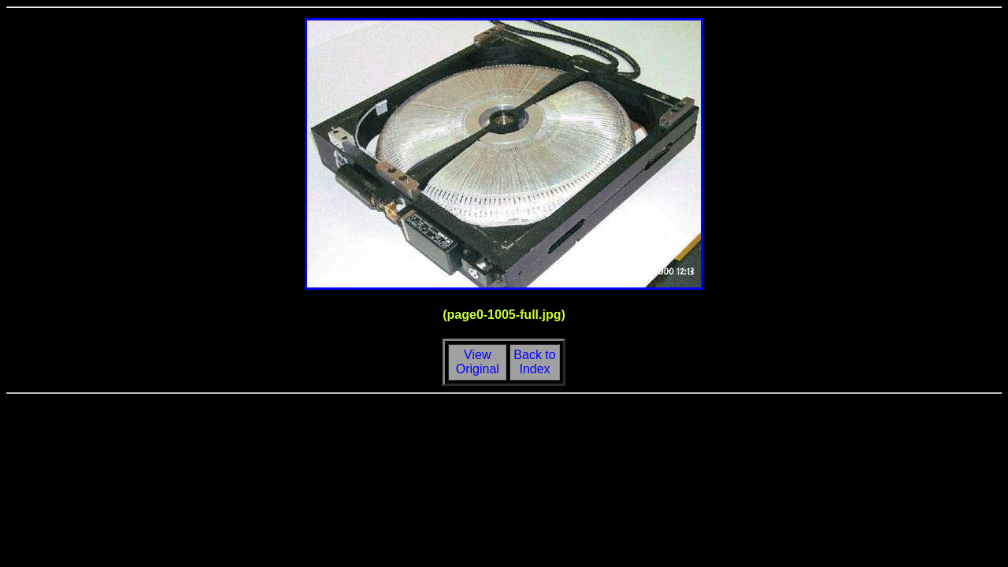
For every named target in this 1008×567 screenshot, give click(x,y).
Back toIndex (534, 362)
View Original (475, 362)
